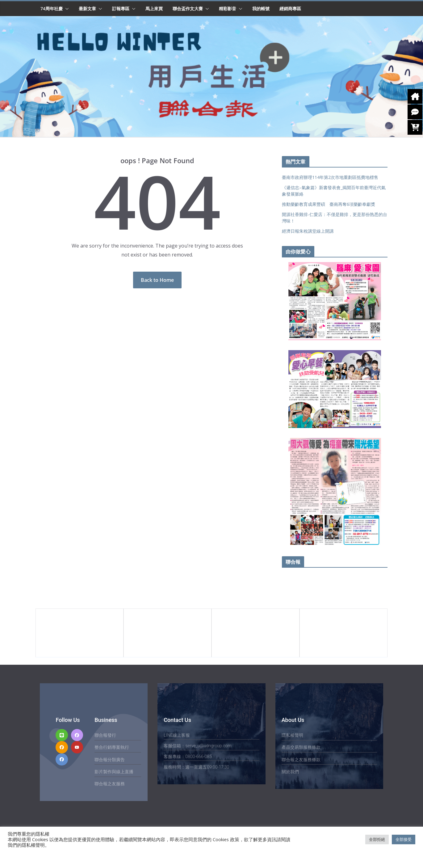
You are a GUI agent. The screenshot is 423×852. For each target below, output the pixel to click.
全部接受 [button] (404, 839)
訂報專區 (120, 8)
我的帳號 (261, 8)
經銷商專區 (290, 8)
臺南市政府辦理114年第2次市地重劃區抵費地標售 (330, 177)
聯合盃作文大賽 (188, 8)
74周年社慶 (51, 8)
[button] (66, 8)
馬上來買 (154, 8)
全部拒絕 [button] (377, 839)
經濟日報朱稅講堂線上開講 (308, 231)
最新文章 (87, 8)
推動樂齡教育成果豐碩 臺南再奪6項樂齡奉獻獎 (328, 204)
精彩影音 (227, 8)
